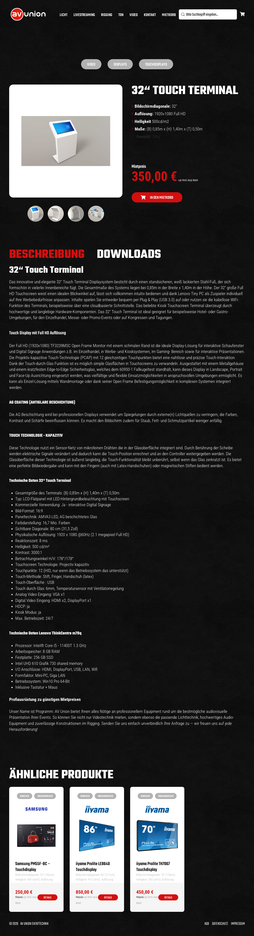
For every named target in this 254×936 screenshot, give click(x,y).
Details (47, 898)
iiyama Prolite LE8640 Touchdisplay (93, 867)
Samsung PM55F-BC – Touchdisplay (32, 867)
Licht (63, 15)
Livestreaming (84, 15)
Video (134, 15)
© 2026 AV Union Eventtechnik (28, 924)
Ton (120, 15)
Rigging (106, 15)
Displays (120, 65)
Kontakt (150, 15)
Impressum (238, 924)
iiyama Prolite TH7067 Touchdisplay (153, 867)
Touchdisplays (156, 65)
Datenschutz (220, 924)
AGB (207, 924)
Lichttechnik (188, 717)
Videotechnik (103, 717)
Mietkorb (169, 15)
